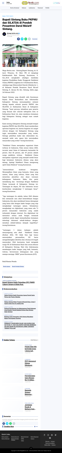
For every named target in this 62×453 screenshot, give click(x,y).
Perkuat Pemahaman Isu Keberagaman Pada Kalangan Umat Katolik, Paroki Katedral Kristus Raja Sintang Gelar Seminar (20, 310)
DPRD (22, 438)
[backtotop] (31, 448)
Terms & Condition (50, 443)
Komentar (34, 39)
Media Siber (47, 445)
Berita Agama (6, 266)
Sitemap (47, 441)
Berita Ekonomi (15, 436)
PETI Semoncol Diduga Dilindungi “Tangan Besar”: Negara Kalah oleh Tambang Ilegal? (30, 363)
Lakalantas (32, 8)
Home (3, 16)
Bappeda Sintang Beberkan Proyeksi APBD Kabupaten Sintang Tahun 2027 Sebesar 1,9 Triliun (30, 392)
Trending (57, 3)
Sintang (28, 388)
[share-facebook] (18, 39)
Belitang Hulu (30, 403)
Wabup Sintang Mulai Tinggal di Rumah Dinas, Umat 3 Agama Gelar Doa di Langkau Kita (19, 302)
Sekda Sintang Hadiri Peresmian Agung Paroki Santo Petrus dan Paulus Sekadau (19, 296)
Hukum (24, 8)
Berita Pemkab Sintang (18, 266)
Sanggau (28, 359)
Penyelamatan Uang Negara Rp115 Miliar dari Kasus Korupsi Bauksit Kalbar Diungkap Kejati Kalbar (31, 378)
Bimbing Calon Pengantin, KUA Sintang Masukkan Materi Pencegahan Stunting (18, 317)
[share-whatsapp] (25, 39)
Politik (47, 8)
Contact (53, 441)
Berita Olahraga (5, 438)
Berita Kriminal (14, 8)
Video (22, 440)
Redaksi (53, 445)
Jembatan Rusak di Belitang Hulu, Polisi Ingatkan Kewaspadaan (30, 407)
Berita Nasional (34, 436)
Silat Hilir (29, 344)
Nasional (40, 8)
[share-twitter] (22, 39)
